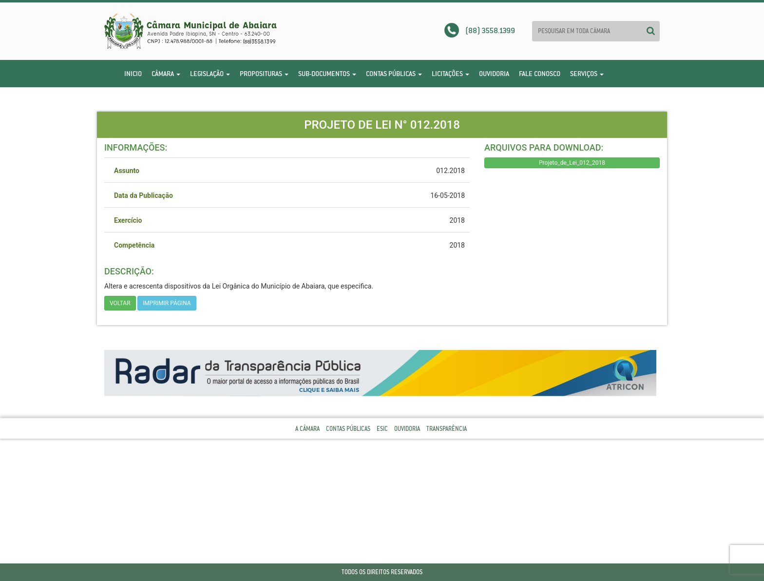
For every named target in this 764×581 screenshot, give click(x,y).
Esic (382, 428)
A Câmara (307, 428)
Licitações (450, 73)
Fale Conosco (539, 73)
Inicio (133, 73)
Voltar (120, 303)
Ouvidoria (494, 73)
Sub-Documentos (327, 73)
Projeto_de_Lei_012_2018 (572, 162)
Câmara (166, 73)
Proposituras (264, 73)
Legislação (210, 73)
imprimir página (167, 303)
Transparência (446, 428)
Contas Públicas (394, 73)
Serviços (587, 73)
